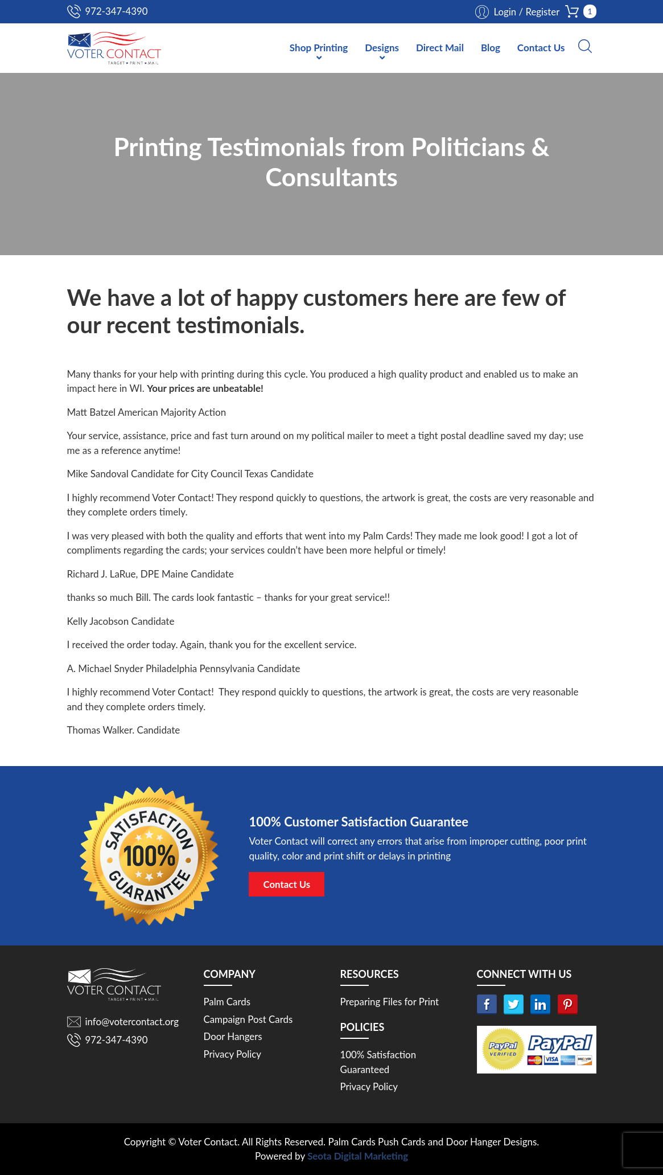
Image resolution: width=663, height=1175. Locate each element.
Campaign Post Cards (249, 1019)
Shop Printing (319, 48)
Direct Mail (440, 48)
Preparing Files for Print (390, 1002)
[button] (585, 46)
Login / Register (526, 12)
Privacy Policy (233, 1054)
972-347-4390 (117, 11)
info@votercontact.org (132, 1021)
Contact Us (541, 48)
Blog (490, 48)
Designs (382, 48)
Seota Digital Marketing (358, 1156)
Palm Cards (227, 1002)
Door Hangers (233, 1036)
